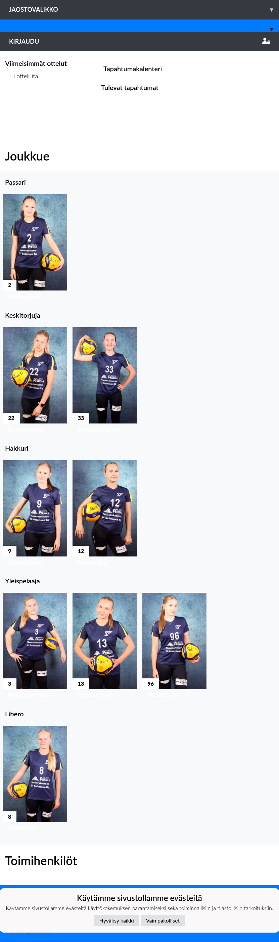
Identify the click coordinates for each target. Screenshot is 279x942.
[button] (35, 248)
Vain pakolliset (163, 920)
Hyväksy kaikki (116, 920)
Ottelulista (21, 102)
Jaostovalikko (144, 9)
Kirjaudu (139, 41)
